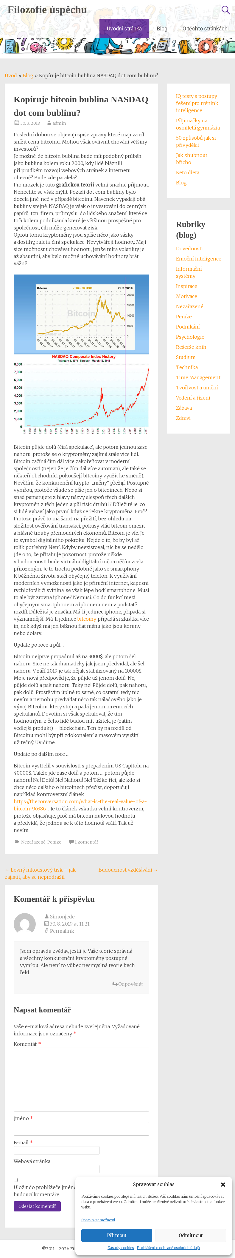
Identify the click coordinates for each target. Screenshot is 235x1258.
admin (59, 123)
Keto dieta (187, 172)
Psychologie (190, 337)
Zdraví (183, 418)
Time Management (198, 377)
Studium (186, 357)
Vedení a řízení (193, 398)
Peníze (54, 842)
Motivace (186, 296)
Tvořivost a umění (197, 388)
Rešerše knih (191, 347)
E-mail (23, 1143)
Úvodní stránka (124, 28)
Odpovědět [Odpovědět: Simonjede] (130, 984)
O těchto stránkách (205, 28)
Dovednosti (189, 249)
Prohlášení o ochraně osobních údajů (168, 1247)
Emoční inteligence (198, 259)
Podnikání (188, 327)
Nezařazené (33, 842)
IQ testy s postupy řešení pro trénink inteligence (197, 103)
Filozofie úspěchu (47, 10)
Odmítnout (191, 1235)
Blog (162, 28)
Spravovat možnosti (98, 1220)
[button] (223, 1185)
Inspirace (186, 286)
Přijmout (117, 1235)
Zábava (184, 408)
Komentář (27, 1044)
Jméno (23, 1118)
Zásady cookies (121, 1247)
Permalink (62, 931)
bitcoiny (86, 619)
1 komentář (86, 842)
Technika (187, 367)
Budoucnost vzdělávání (128, 870)
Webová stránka (32, 1161)
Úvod (11, 75)
